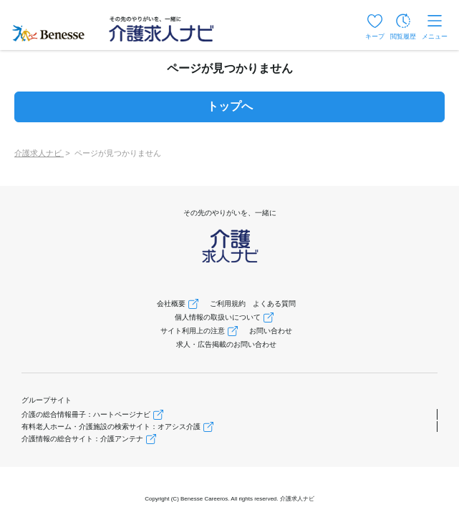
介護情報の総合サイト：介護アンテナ (82, 439)
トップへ (230, 106)
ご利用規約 (228, 303)
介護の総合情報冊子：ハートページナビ (85, 414)
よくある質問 (274, 303)
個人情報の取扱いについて (218, 317)
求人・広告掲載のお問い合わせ (226, 344)
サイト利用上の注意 (192, 331)
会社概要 (171, 303)
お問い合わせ (270, 331)
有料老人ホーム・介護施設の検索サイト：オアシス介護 (110, 426)
